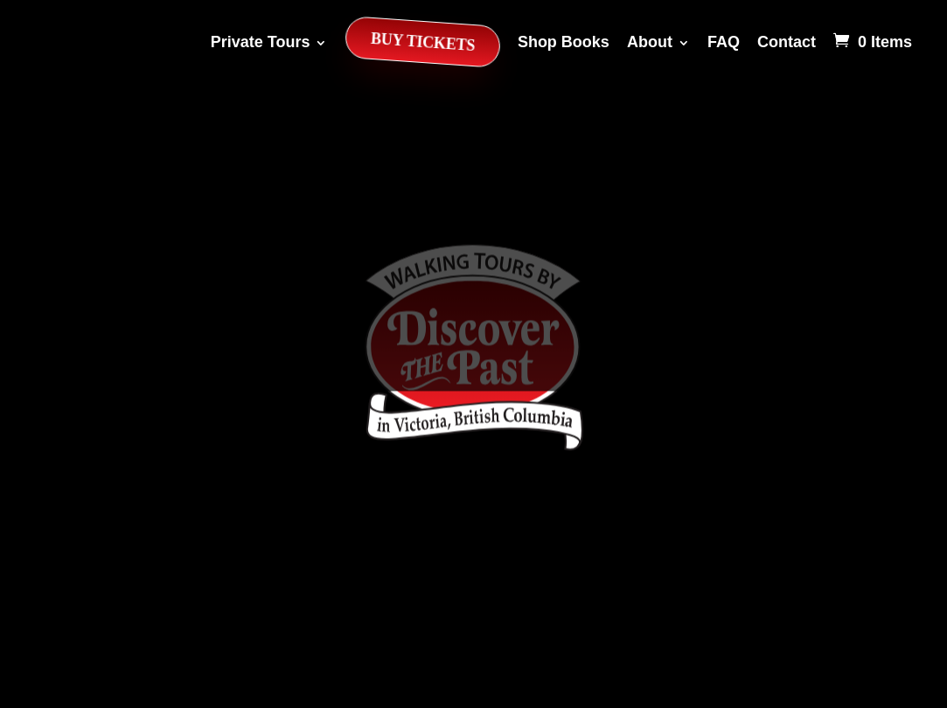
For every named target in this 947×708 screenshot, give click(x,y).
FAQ (723, 42)
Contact (786, 42)
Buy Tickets (422, 41)
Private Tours (260, 42)
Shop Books (563, 42)
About (649, 42)
